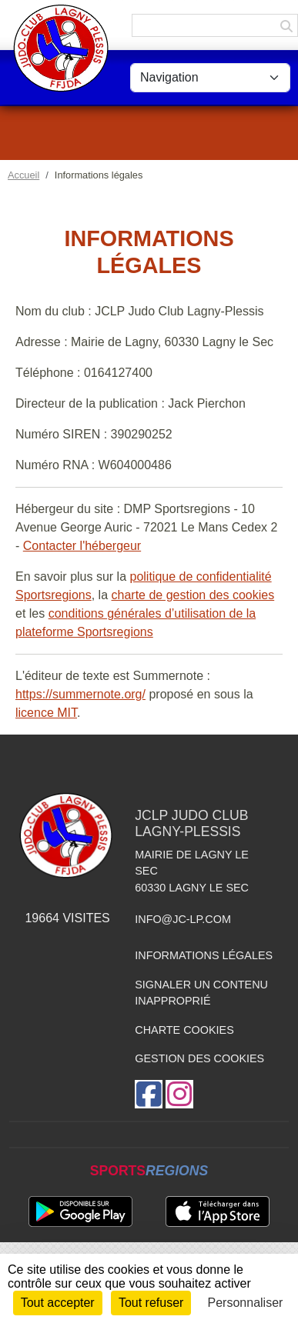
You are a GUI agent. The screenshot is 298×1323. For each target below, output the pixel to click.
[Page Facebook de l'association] (148, 1094)
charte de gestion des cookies (193, 595)
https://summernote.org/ (80, 694)
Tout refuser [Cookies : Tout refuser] (151, 1302)
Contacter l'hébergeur (82, 545)
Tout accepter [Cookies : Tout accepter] (58, 1302)
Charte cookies (184, 1030)
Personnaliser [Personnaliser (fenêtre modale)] (245, 1302)
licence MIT (46, 712)
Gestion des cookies (199, 1058)
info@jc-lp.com (183, 919)
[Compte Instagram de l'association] (179, 1094)
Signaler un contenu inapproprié (201, 993)
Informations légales (204, 955)
